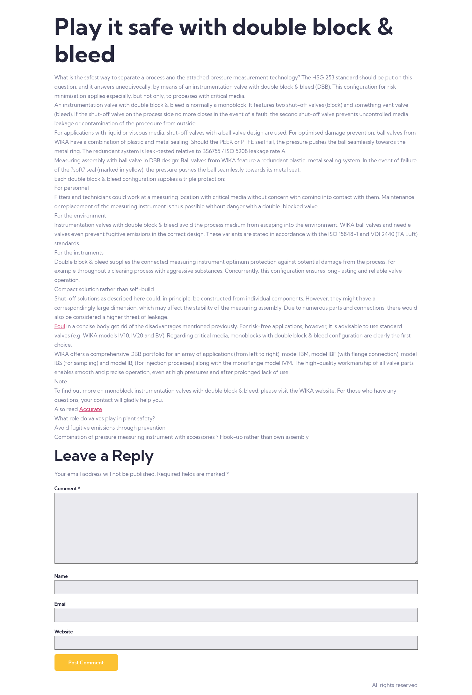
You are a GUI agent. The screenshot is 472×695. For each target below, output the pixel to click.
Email (60, 604)
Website (63, 631)
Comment (67, 488)
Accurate (90, 409)
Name (61, 576)
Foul (59, 326)
